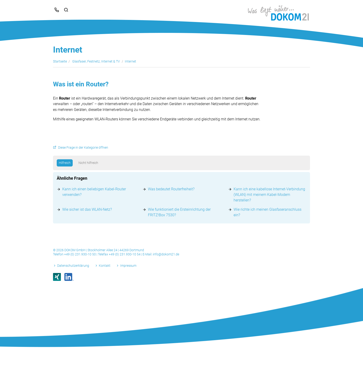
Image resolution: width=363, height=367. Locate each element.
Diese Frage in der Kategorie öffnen (83, 148)
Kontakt (104, 265)
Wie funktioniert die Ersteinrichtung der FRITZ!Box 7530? (179, 212)
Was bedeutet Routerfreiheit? (171, 189)
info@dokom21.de (166, 254)
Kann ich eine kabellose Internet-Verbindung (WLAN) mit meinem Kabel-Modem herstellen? (269, 194)
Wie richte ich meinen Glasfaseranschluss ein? (267, 212)
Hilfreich (65, 163)
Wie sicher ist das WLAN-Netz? (87, 209)
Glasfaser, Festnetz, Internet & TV (96, 61)
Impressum (128, 265)
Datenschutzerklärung (73, 265)
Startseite (60, 61)
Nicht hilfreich (88, 163)
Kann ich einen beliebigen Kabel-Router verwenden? (94, 192)
